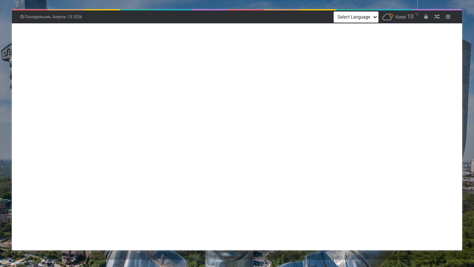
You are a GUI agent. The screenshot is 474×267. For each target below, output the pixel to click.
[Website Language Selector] (356, 17)
